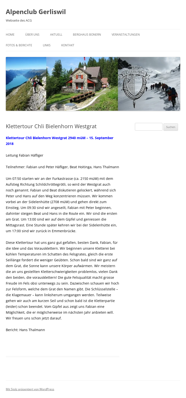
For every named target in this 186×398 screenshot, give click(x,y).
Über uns (32, 34)
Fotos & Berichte (19, 45)
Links (47, 45)
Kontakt (67, 45)
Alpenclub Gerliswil (36, 11)
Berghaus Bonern (87, 34)
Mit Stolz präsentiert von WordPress (30, 389)
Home (10, 34)
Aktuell (56, 34)
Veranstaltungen (126, 34)
